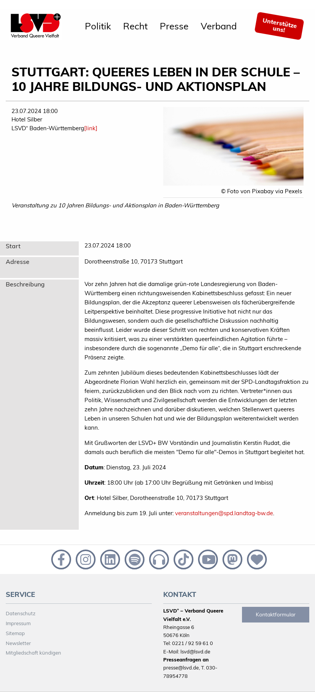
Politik (98, 26)
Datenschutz (21, 613)
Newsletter (18, 643)
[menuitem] (98, 26)
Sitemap (15, 633)
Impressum (18, 623)
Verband (219, 26)
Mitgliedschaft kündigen (33, 653)
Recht (135, 26)
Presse (174, 26)
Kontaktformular (276, 614)
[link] (90, 128)
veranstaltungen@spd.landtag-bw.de (224, 513)
